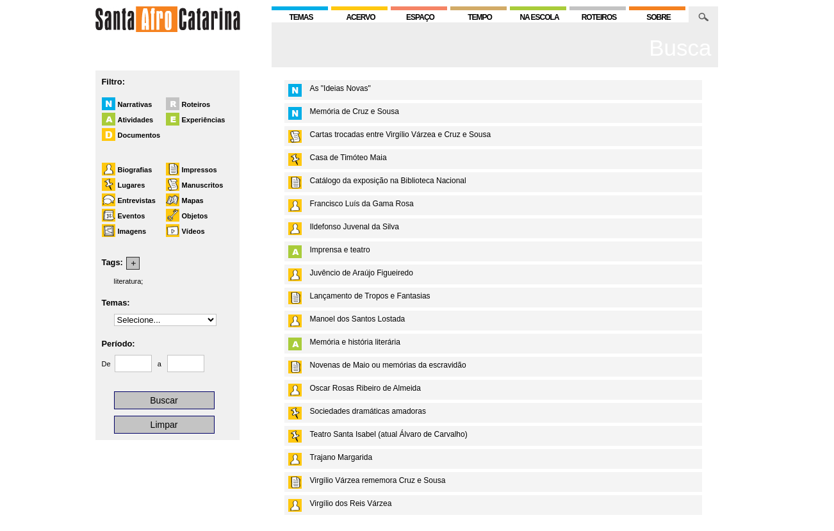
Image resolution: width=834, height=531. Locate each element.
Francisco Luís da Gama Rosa (362, 203)
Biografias (135, 170)
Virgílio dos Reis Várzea (351, 503)
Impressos (199, 170)
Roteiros (196, 104)
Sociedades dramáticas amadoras (368, 411)
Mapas (193, 200)
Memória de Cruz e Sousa (354, 111)
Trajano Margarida (341, 457)
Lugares (131, 185)
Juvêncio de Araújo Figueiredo (361, 272)
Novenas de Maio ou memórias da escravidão (388, 365)
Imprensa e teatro (340, 249)
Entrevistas (137, 200)
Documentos (139, 135)
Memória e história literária (355, 342)
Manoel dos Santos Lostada (357, 319)
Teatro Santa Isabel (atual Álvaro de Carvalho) (389, 434)
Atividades (136, 120)
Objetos (195, 216)
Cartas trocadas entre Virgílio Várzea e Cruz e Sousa (400, 134)
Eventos (131, 216)
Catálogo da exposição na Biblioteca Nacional (388, 180)
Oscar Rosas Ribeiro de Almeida (365, 388)
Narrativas (135, 104)
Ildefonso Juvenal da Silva (354, 226)
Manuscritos (203, 185)
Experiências (203, 120)
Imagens (132, 231)
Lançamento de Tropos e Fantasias (370, 295)
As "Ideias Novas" (340, 88)
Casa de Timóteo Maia (348, 157)
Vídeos (193, 231)
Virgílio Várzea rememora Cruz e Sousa (378, 480)
